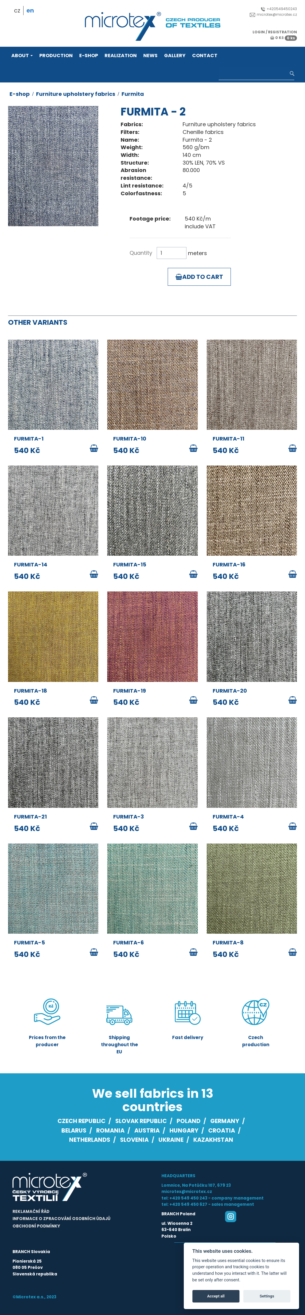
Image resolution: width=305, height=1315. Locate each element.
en (30, 11)
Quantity (141, 253)
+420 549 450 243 (188, 1198)
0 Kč (283, 37)
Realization (121, 55)
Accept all (216, 1296)
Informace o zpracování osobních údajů (62, 1219)
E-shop (88, 55)
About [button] (22, 55)
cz (17, 11)
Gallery (175, 55)
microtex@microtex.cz (273, 14)
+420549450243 (279, 8)
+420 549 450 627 (188, 1204)
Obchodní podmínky (36, 1226)
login (259, 32)
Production (56, 55)
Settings (267, 1296)
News (150, 55)
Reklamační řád (31, 1211)
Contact (204, 55)
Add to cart (199, 277)
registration (282, 32)
